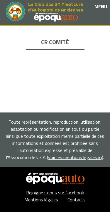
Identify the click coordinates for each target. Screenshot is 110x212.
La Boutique (55, 52)
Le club (55, 32)
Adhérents (55, 59)
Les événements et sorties (55, 38)
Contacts (76, 199)
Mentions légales (41, 199)
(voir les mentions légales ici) (75, 157)
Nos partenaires (55, 45)
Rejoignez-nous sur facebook (55, 192)
